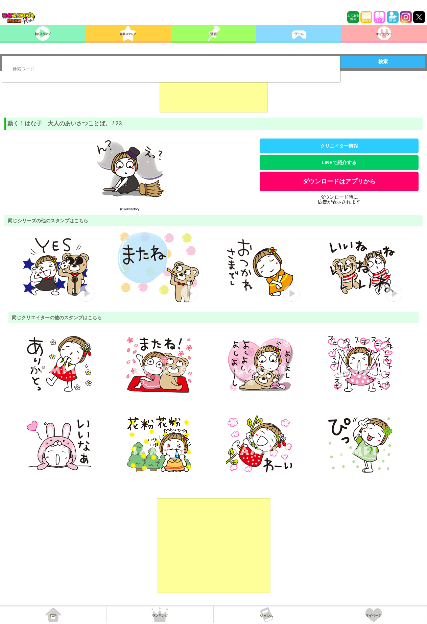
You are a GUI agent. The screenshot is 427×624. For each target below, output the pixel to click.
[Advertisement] (214, 96)
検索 (383, 61)
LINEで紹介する (339, 162)
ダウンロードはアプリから (339, 181)
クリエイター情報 (339, 146)
